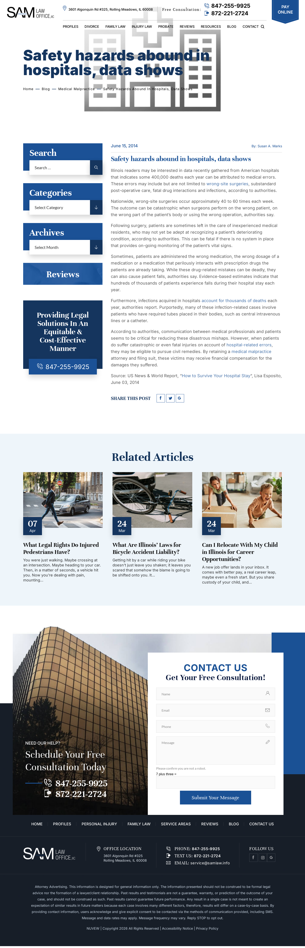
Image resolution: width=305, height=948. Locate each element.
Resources (211, 26)
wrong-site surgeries (227, 183)
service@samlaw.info (209, 865)
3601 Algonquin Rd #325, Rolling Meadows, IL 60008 (110, 9)
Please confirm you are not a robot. (181, 768)
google (180, 398)
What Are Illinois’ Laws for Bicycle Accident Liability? (147, 548)
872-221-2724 (229, 13)
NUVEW (93, 930)
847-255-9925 (230, 6)
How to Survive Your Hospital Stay (216, 375)
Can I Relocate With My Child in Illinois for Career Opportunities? (240, 552)
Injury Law (142, 26)
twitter (170, 398)
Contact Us (261, 826)
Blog (231, 26)
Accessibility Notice (177, 930)
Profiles (70, 26)
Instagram (263, 859)
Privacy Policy (207, 930)
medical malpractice (251, 351)
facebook (161, 398)
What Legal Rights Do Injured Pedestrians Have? (61, 548)
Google (271, 859)
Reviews (187, 26)
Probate (165, 26)
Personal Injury (99, 826)
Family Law (115, 26)
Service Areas (176, 826)
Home (37, 826)
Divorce (92, 26)
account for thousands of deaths (234, 300)
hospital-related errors (249, 344)
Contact (251, 26)
